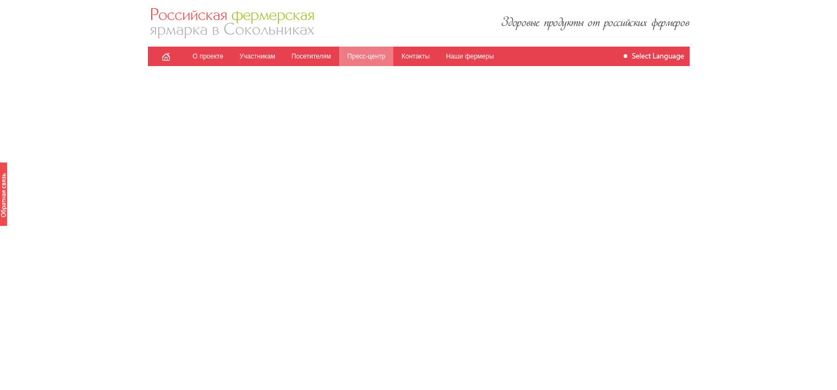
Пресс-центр (366, 56)
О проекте (208, 56)
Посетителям (311, 56)
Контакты (415, 56)
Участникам (257, 56)
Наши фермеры (470, 56)
